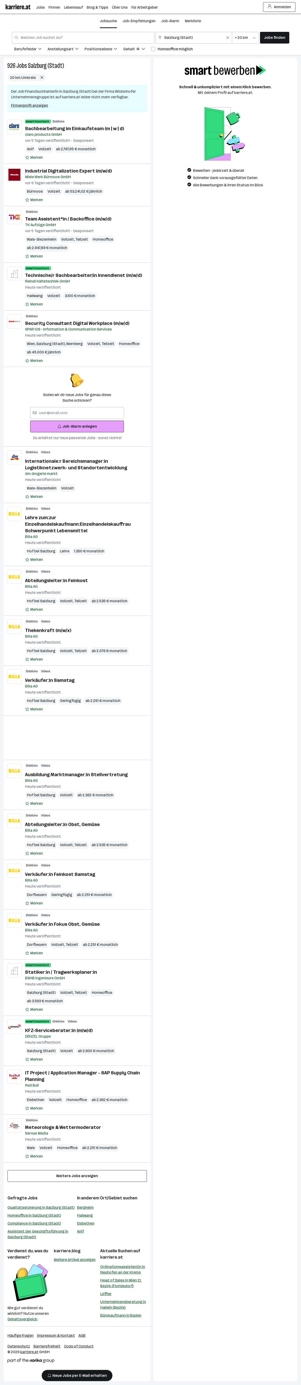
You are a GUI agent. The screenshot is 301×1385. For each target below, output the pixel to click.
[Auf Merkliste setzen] (34, 157)
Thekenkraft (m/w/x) (48, 630)
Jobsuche (108, 21)
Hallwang (35, 296)
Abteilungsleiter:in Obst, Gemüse (62, 824)
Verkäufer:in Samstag (49, 680)
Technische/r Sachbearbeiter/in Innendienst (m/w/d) (83, 275)
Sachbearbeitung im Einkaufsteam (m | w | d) (74, 128)
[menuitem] (31, 49)
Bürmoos (35, 191)
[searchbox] (77, 413)
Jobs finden (274, 37)
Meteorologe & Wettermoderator (63, 1127)
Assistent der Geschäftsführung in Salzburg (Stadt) (37, 1234)
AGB (81, 1335)
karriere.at (111, 1257)
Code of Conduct (79, 1346)
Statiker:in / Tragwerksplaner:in (61, 972)
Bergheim (85, 1207)
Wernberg (74, 344)
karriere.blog (67, 1250)
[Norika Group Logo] (30, 1361)
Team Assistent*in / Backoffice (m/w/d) (68, 219)
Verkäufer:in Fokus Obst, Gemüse (62, 924)
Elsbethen (35, 1100)
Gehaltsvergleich (22, 1319)
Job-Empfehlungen (139, 21)
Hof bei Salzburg (41, 551)
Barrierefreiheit (46, 1346)
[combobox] (83, 38)
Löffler (105, 1294)
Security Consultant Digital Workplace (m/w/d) (77, 323)
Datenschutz (18, 1346)
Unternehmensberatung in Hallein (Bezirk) (123, 1305)
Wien (31, 344)
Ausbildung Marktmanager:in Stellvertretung (76, 774)
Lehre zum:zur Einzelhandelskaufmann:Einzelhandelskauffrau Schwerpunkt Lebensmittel (78, 524)
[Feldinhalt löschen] (227, 38)
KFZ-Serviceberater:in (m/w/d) (59, 1030)
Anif (30, 149)
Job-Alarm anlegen (77, 426)
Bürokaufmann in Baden (120, 1315)
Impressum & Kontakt (56, 1335)
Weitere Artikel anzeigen (75, 1259)
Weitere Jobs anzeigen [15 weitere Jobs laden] (77, 1176)
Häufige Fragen (20, 1335)
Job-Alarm (170, 21)
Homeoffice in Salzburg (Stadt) (34, 1215)
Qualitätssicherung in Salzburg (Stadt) (40, 1207)
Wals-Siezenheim (41, 239)
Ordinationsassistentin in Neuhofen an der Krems (122, 1269)
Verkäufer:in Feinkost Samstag (60, 874)
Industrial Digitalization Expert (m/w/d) (68, 171)
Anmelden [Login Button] (279, 7)
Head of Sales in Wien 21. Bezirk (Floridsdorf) (120, 1283)
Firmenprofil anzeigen (29, 105)
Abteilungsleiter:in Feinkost (56, 580)
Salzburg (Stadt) (46, 66)
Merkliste (193, 21)
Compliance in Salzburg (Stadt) (34, 1223)
